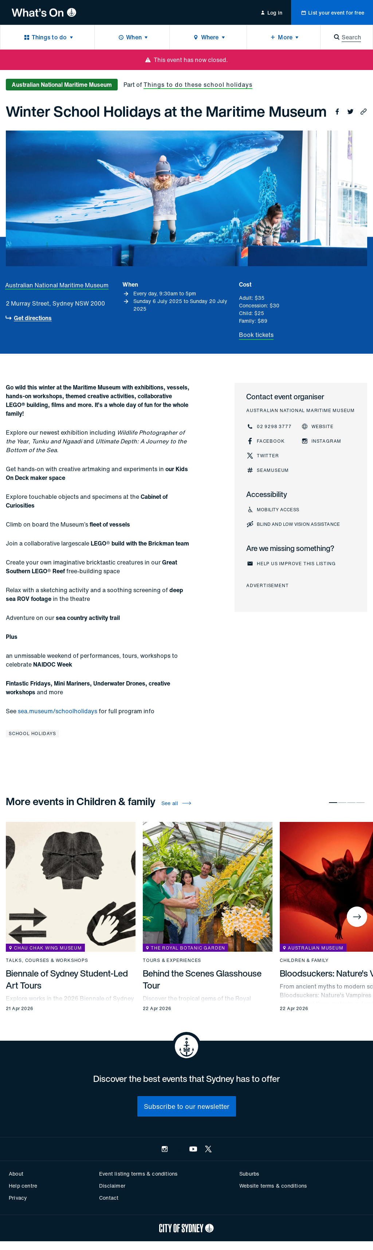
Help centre (23, 1185)
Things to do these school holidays (198, 84)
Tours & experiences (172, 960)
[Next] (357, 917)
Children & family (304, 960)
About (16, 1173)
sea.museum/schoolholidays (57, 711)
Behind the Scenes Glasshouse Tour (202, 979)
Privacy (18, 1198)
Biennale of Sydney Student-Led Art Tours (67, 979)
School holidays (32, 733)
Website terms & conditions (273, 1185)
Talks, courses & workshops (47, 960)
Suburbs (249, 1173)
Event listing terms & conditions (138, 1173)
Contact (108, 1198)
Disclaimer (112, 1185)
